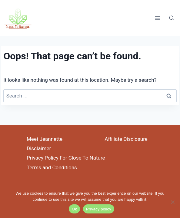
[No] (172, 202)
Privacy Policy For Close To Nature (66, 158)
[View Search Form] (171, 18)
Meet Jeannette (44, 139)
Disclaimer (39, 148)
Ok (74, 209)
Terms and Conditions (52, 167)
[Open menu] (157, 18)
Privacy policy (98, 209)
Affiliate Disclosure (126, 139)
